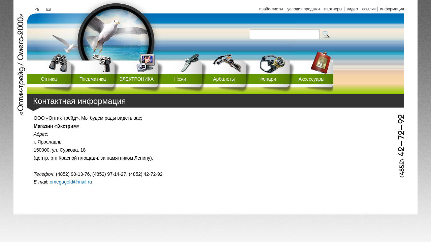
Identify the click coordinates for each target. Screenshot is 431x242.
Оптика (49, 79)
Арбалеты (224, 79)
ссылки (369, 9)
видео (352, 9)
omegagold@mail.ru (70, 182)
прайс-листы (271, 9)
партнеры (333, 9)
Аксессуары (312, 79)
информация (392, 9)
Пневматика (92, 79)
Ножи (180, 79)
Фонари (267, 79)
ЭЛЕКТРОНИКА (136, 79)
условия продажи (303, 9)
